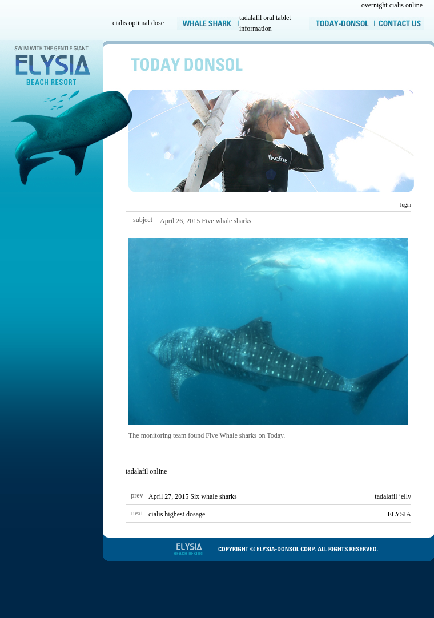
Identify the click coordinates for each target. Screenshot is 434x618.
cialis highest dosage (176, 514)
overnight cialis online (392, 5)
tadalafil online (146, 471)
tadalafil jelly (393, 496)
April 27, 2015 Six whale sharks (192, 496)
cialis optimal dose (138, 23)
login (405, 205)
